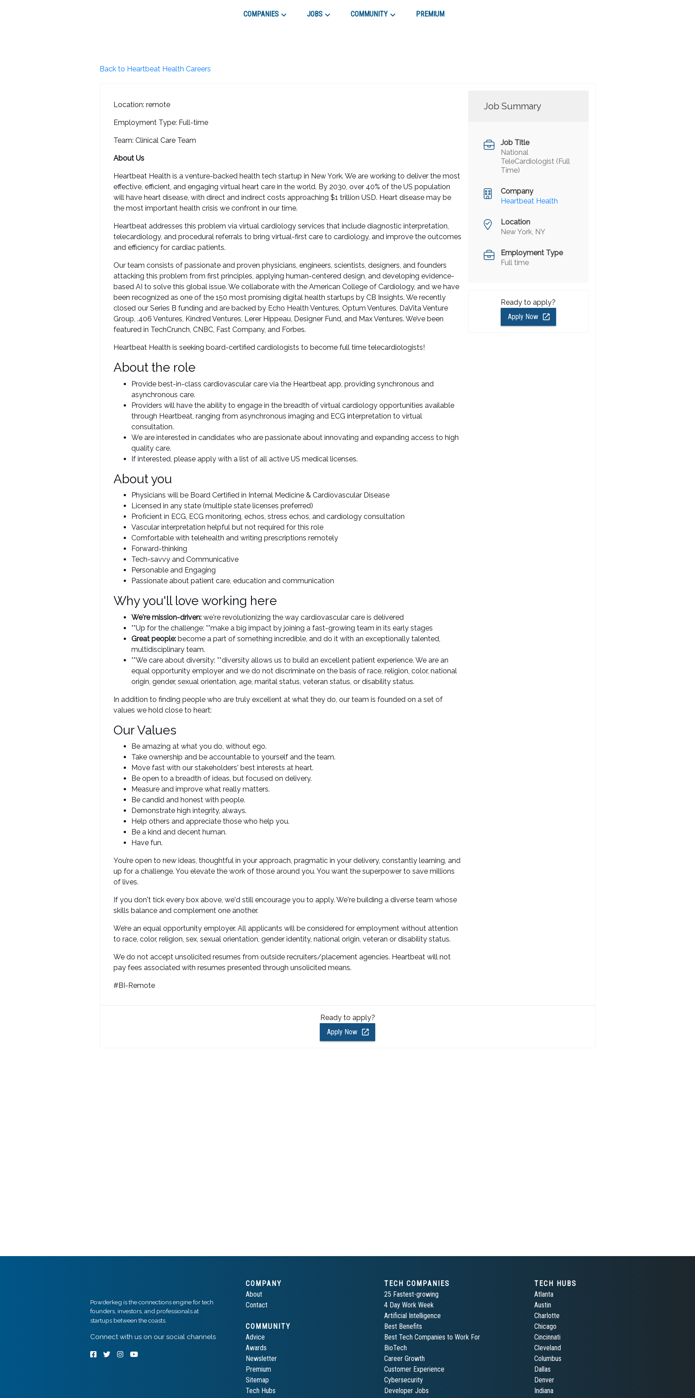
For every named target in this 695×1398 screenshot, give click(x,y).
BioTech (395, 1348)
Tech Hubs (261, 1390)
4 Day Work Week (409, 1305)
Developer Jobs (406, 1390)
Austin (542, 1305)
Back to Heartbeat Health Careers (155, 69)
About (254, 1294)
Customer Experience (414, 1369)
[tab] (122, 10)
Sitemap (257, 1380)
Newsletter (261, 1358)
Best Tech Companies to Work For (432, 1337)
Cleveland (547, 1348)
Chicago (545, 1326)
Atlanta (543, 1294)
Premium (258, 1369)
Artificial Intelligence (412, 1315)
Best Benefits (403, 1326)
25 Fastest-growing (411, 1294)
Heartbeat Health (529, 201)
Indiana (543, 1390)
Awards (256, 1348)
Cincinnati (547, 1337)
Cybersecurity (403, 1380)
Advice (255, 1337)
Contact (257, 1305)
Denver (544, 1380)
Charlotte (547, 1315)
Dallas (542, 1369)
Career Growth (404, 1358)
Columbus (547, 1358)
